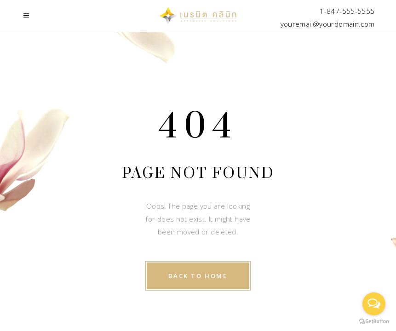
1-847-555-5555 (347, 11)
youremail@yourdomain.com (328, 24)
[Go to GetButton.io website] (374, 322)
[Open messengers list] (373, 303)
